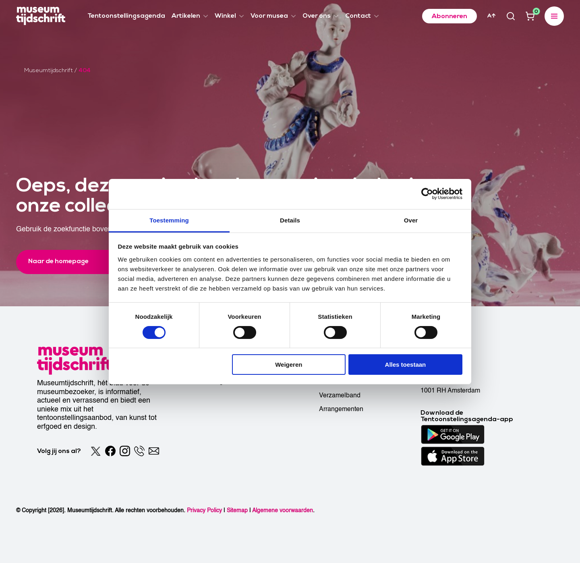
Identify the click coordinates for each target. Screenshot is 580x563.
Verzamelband (339, 395)
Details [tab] (290, 219)
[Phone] (139, 451)
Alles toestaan (405, 364)
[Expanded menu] (554, 16)
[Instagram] (125, 451)
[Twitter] (96, 451)
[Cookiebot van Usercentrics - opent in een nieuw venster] (427, 194)
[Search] (511, 16)
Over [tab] (411, 219)
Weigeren (288, 364)
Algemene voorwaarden (282, 510)
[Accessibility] (491, 16)
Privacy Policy (204, 510)
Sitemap (237, 510)
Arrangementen (341, 409)
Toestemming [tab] (169, 219)
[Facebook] (110, 451)
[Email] (154, 451)
